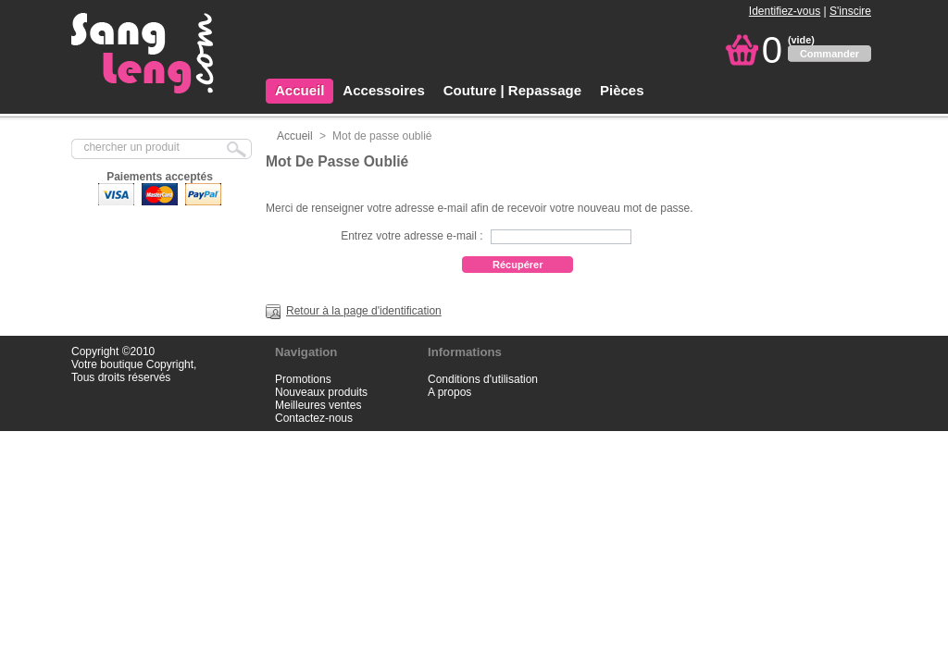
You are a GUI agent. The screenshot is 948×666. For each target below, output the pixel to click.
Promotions (303, 379)
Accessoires (383, 90)
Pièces (622, 90)
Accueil (299, 90)
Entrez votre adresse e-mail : (411, 235)
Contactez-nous (314, 418)
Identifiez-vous (784, 11)
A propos (449, 392)
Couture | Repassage (512, 90)
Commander (829, 53)
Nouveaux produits (321, 392)
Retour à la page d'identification (364, 310)
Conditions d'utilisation (483, 379)
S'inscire (850, 11)
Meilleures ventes (318, 405)
